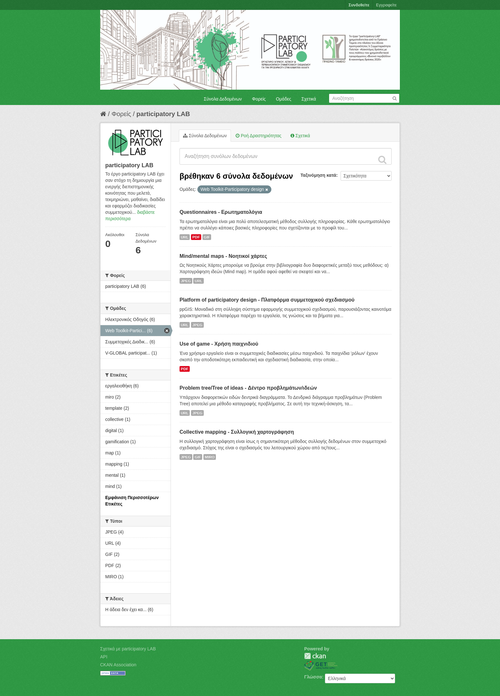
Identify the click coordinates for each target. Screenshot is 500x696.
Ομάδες (283, 98)
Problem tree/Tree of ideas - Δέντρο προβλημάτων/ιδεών (248, 388)
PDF (196, 237)
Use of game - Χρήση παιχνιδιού (219, 344)
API (103, 656)
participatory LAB (163, 113)
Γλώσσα (313, 676)
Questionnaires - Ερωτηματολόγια (221, 212)
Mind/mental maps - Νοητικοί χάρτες (223, 256)
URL (184, 237)
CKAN (315, 656)
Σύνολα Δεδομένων (223, 98)
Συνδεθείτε (359, 5)
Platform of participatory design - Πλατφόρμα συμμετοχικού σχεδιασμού (267, 300)
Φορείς (259, 98)
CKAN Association (118, 664)
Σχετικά (308, 98)
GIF (207, 237)
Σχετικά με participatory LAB (128, 648)
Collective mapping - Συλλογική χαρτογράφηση (237, 432)
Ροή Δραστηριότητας (258, 135)
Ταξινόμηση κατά (318, 175)
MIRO (210, 457)
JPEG (186, 281)
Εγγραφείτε (386, 5)
